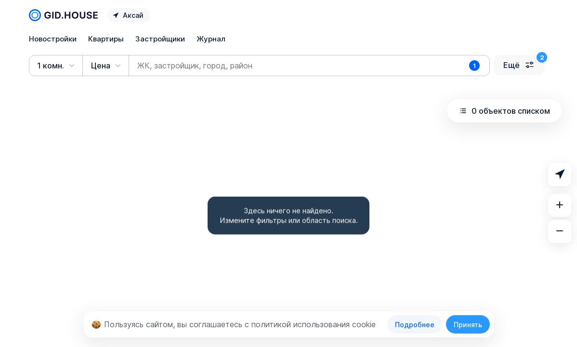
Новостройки (53, 38)
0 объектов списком (504, 111)
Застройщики (160, 38)
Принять (468, 324)
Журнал (211, 38)
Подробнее (414, 324)
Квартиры (106, 38)
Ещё (519, 65)
